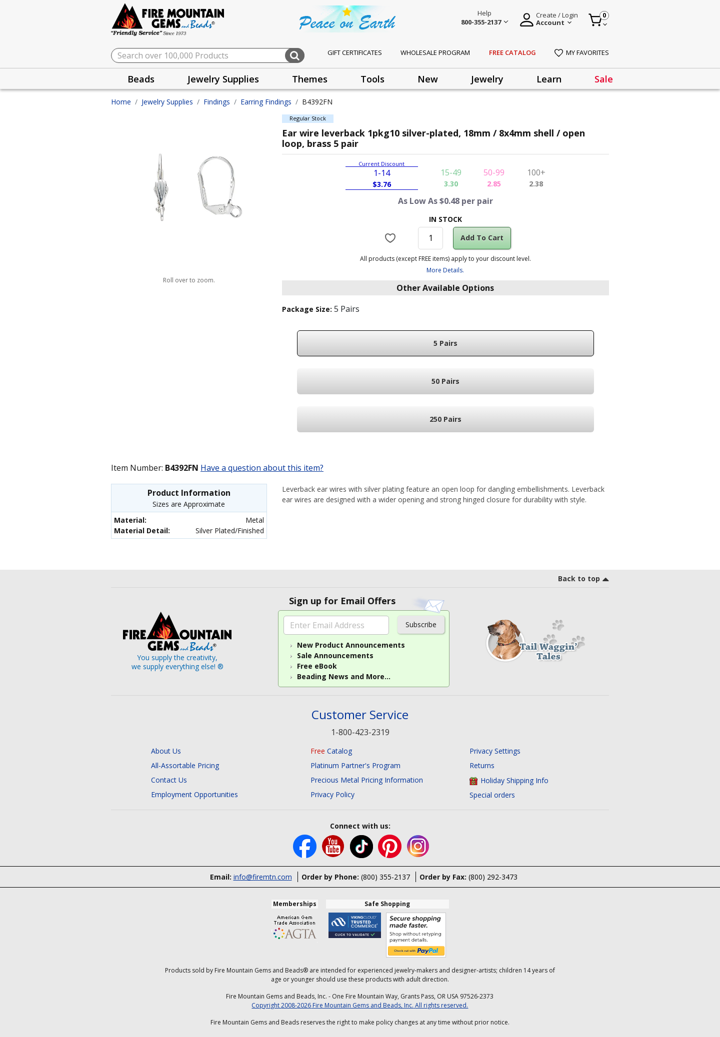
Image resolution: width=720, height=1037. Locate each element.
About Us (166, 751)
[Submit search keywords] (294, 55)
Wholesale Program (435, 52)
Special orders (492, 795)
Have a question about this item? (262, 467)
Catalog (331, 751)
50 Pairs (446, 381)
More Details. (445, 270)
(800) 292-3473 (493, 877)
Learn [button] (549, 79)
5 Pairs (446, 343)
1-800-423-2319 (360, 732)
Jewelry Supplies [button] (223, 79)
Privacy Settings (495, 751)
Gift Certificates (355, 52)
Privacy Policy (332, 794)
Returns (482, 765)
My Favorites (581, 52)
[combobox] (207, 55)
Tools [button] (372, 79)
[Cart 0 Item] (598, 20)
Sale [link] (603, 79)
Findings (217, 101)
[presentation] (141, 78)
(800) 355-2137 (385, 877)
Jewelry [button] (487, 79)
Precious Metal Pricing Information (366, 780)
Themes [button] (310, 79)
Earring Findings (266, 101)
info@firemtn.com (263, 877)
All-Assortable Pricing (185, 765)
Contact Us (169, 780)
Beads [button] (141, 79)
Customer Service (360, 715)
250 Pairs (446, 419)
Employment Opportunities (194, 794)
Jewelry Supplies (167, 101)
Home (121, 101)
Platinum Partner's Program (355, 765)
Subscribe (421, 624)
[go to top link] (583, 580)
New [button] (428, 79)
